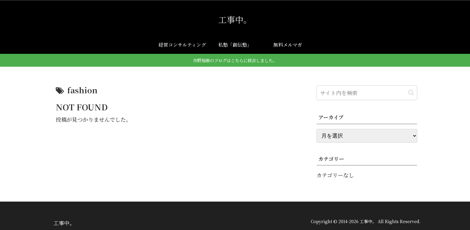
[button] (411, 92)
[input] (367, 92)
